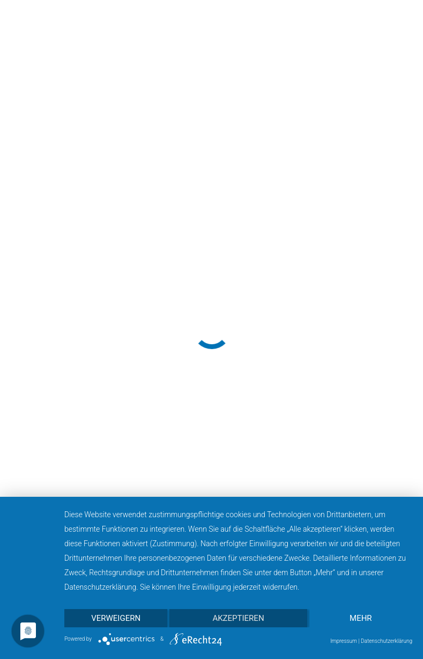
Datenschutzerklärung (386, 641)
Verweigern (115, 618)
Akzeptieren (238, 618)
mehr (361, 618)
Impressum (343, 641)
